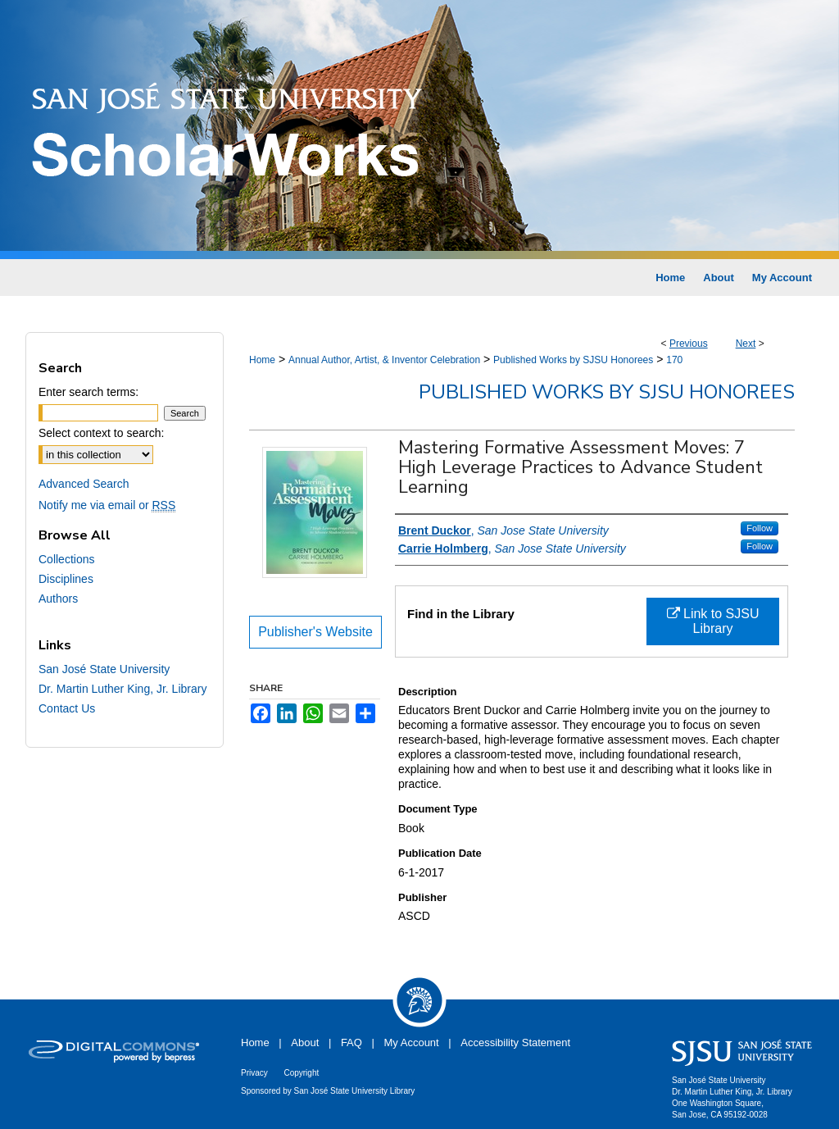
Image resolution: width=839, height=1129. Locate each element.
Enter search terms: (88, 391)
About (305, 1042)
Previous (688, 343)
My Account (411, 1042)
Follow (759, 528)
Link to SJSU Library (713, 621)
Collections (66, 559)
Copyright (301, 1072)
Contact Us (67, 708)
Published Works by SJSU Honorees (573, 360)
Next (746, 343)
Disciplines (66, 578)
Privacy (254, 1072)
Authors (58, 598)
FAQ (351, 1042)
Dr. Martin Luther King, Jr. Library (122, 688)
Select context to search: (101, 432)
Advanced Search (84, 483)
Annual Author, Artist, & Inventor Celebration (384, 360)
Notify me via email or (107, 505)
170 (674, 360)
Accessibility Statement (515, 1042)
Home (262, 360)
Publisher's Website (315, 632)
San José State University (104, 669)
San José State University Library (354, 1090)
